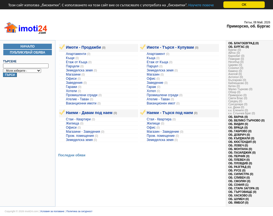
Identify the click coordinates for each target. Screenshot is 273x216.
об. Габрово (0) (239, 131)
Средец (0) (235, 101)
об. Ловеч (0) (238, 145)
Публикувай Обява (27, 52)
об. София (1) (238, 184)
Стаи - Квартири (78, 119)
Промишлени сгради (81, 95)
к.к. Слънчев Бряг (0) (241, 113)
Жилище (153, 123)
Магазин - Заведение (163, 132)
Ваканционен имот (161, 103)
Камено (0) (235, 71)
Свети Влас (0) (237, 98)
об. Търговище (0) (242, 191)
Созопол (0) (235, 68)
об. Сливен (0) (239, 177)
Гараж (151, 87)
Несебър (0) (235, 61)
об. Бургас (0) (238, 46)
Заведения (74, 83)
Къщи (70, 58)
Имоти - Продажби (83, 47)
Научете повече (201, 5)
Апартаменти (76, 54)
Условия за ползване (52, 211)
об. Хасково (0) (240, 195)
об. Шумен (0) (238, 199)
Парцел (152, 66)
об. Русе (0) (236, 170)
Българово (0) (237, 80)
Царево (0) (235, 65)
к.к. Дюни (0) (236, 107)
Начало (27, 46)
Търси (10, 74)
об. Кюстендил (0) (242, 141)
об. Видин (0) (238, 124)
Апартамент (156, 54)
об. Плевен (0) (239, 159)
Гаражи (71, 87)
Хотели (71, 91)
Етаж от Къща (76, 62)
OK (244, 4)
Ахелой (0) (235, 74)
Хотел (152, 91)
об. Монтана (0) (240, 149)
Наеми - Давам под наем (89, 112)
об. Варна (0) (238, 116)
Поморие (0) (236, 58)
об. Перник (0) (239, 156)
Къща (151, 58)
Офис (151, 79)
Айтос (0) (234, 52)
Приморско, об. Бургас (248, 26)
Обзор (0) (234, 92)
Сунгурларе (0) (237, 104)
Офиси (71, 79)
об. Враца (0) (238, 127)
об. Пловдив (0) (240, 163)
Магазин (153, 74)
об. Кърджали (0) (241, 138)
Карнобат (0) (236, 55)
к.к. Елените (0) (238, 110)
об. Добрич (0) (239, 134)
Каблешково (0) (238, 83)
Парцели (72, 66)
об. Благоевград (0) (243, 43)
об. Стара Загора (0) (243, 188)
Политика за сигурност (79, 211)
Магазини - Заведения (83, 132)
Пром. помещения (80, 136)
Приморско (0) (237, 95)
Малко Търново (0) (240, 89)
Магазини (73, 74)
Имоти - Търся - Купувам (170, 47)
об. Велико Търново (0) (246, 120)
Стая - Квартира (159, 119)
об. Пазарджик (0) (242, 152)
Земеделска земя (79, 70)
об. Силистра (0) (240, 174)
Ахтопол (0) (235, 77)
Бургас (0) (234, 49)
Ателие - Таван (77, 99)
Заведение (155, 83)
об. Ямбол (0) (238, 202)
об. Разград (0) (239, 166)
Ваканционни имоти (81, 103)
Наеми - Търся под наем (170, 112)
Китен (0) (234, 86)
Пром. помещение (161, 136)
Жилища (72, 123)
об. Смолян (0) (239, 181)
